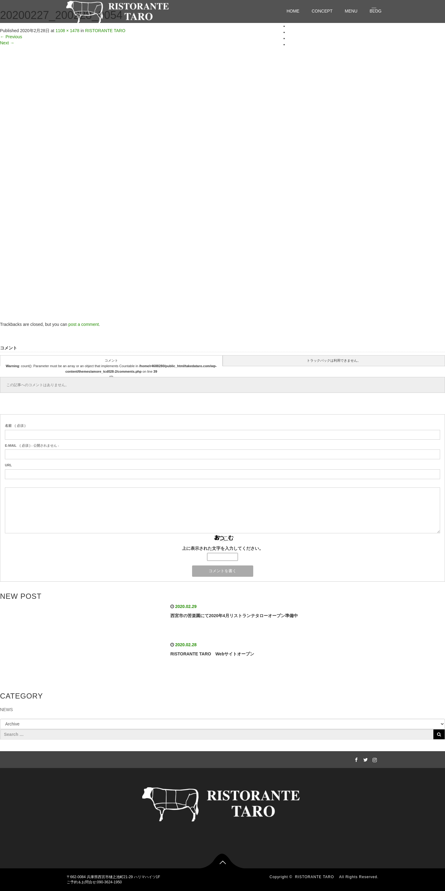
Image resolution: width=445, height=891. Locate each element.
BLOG (294, 44)
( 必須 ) (15, 425)
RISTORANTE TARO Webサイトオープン (212, 653)
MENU (351, 11)
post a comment (84, 324)
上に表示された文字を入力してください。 (222, 548)
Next (7, 42)
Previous (11, 36)
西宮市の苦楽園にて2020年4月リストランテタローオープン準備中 (234, 615)
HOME (293, 11)
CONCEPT (322, 11)
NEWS (6, 709)
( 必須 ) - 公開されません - (32, 445)
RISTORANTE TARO (316, 877)
